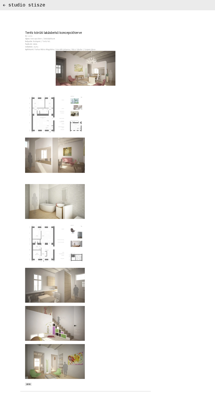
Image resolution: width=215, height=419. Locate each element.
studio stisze (26, 5)
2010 (28, 384)
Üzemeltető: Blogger (107, 408)
